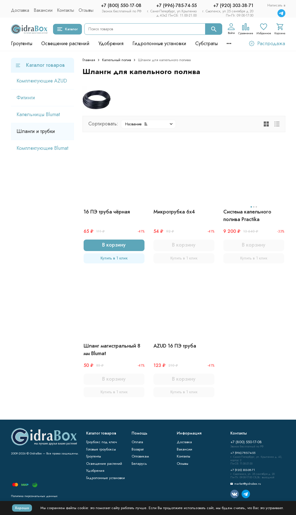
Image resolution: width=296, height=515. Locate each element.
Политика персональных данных (34, 496)
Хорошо (22, 508)
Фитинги (26, 97)
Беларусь (139, 463)
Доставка (20, 10)
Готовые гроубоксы (101, 449)
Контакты (65, 10)
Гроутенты (21, 43)
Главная (88, 60)
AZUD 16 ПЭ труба (174, 346)
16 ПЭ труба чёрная (107, 211)
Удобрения (110, 43)
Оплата (137, 442)
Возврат (138, 449)
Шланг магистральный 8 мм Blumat (112, 349)
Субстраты (206, 43)
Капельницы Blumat (38, 114)
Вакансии (43, 10)
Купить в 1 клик (114, 258)
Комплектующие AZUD (42, 80)
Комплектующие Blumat (42, 148)
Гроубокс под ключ (101, 442)
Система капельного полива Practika (247, 215)
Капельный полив (116, 60)
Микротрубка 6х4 (174, 211)
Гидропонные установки (159, 43)
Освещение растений (65, 43)
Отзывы (86, 10)
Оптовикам (140, 456)
